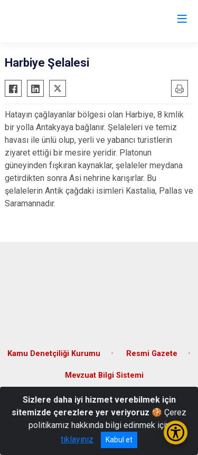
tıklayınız (77, 439)
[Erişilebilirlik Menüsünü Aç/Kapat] (175, 432)
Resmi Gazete (151, 353)
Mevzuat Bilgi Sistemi (104, 375)
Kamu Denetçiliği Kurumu (53, 353)
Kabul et (119, 439)
